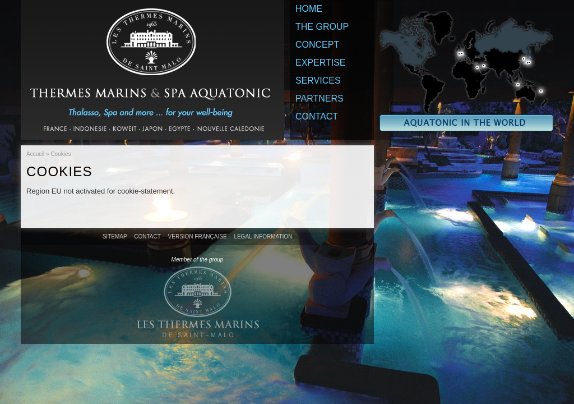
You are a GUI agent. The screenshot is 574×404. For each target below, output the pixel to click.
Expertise (320, 62)
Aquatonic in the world (466, 71)
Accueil (35, 154)
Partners (319, 98)
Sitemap (115, 236)
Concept (317, 44)
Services (318, 80)
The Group (322, 26)
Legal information (263, 236)
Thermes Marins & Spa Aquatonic (152, 70)
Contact (316, 116)
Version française (197, 236)
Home (308, 8)
